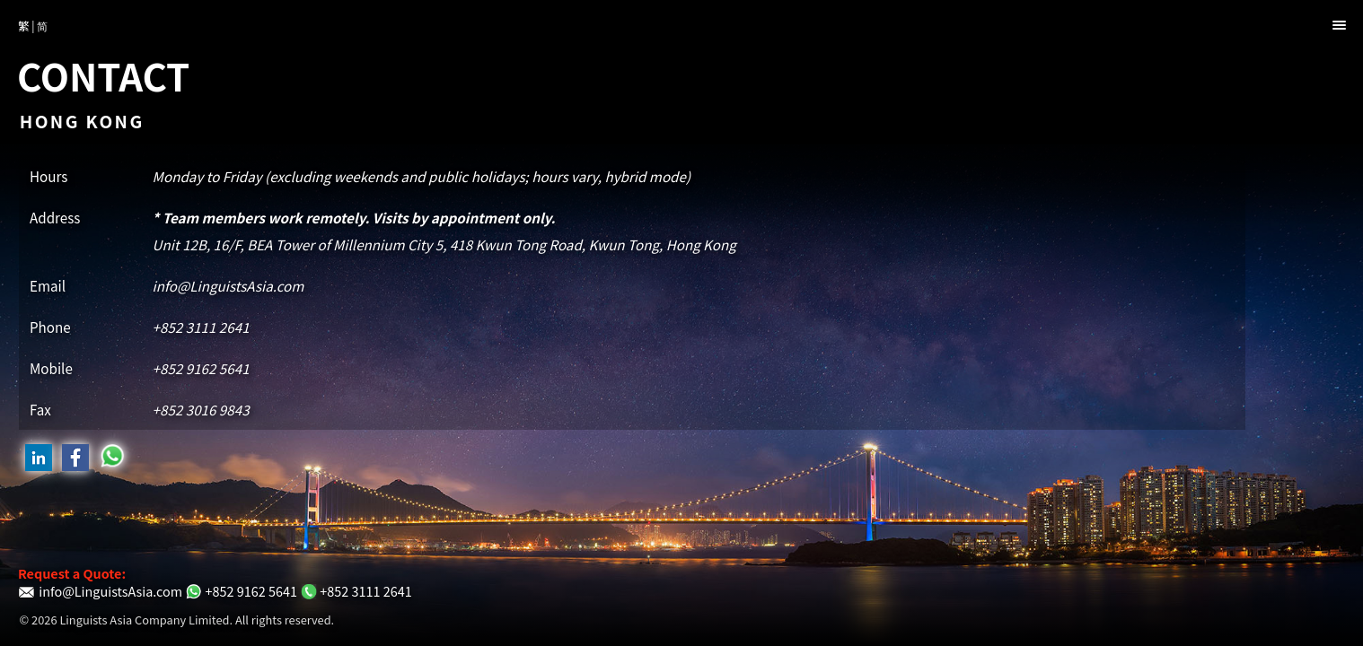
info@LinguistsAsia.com (228, 285)
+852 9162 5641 (201, 368)
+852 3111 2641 (201, 326)
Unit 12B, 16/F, (444, 244)
